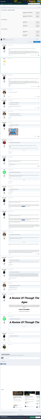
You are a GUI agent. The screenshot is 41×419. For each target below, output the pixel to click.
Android (23, 5)
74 (4, 146)
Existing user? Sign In (34, 1)
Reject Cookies (38, 417)
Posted (10, 58)
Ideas (33, 397)
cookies (5, 417)
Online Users (12, 5)
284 (4, 64)
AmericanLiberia (36, 86)
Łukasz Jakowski (17, 407)
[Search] (31, 3)
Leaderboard (16, 5)
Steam (20, 5)
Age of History (3, 1)
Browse (2, 4)
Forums (4, 5)
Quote (10, 86)
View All (20, 409)
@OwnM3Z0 (23, 206)
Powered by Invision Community (20, 415)
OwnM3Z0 (4, 111)
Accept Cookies (32, 417)
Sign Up (39, 1)
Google (4, 58)
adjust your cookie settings (20, 417)
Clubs (1, 5)
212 (4, 176)
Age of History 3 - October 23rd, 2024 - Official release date (17, 397)
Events (7, 5)
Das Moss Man (4, 45)
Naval (4, 169)
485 (4, 163)
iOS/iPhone (26, 5)
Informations (14, 399)
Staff (9, 5)
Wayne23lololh (31, 86)
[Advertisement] (22, 65)
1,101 (4, 96)
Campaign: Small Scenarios (29, 396)
